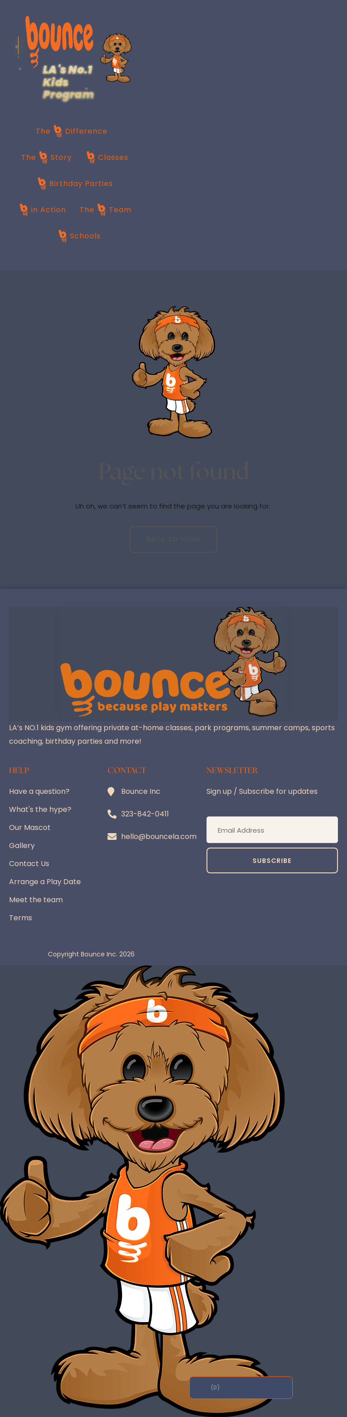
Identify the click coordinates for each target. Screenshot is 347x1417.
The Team (105, 210)
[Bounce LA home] (59, 42)
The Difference (72, 131)
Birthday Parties (75, 184)
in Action (42, 210)
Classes (106, 157)
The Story (46, 157)
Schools (79, 236)
